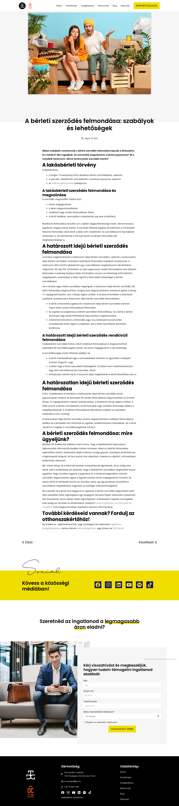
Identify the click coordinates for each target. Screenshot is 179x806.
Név (85, 677)
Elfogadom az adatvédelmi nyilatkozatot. (101, 719)
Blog (122, 791)
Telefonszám (90, 698)
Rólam (123, 769)
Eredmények (125, 774)
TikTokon (118, 525)
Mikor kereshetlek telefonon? (99, 709)
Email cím (88, 688)
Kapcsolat (124, 796)
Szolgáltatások (126, 780)
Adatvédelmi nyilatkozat (72, 794)
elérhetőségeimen (86, 525)
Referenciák (125, 785)
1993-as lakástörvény (62, 180)
